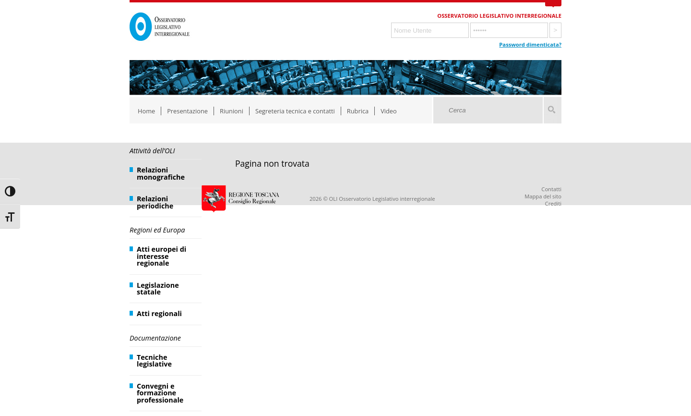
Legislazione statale (158, 288)
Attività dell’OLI (152, 150)
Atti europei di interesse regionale (161, 256)
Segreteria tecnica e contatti (295, 111)
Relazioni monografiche (161, 173)
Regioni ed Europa (157, 229)
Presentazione (187, 111)
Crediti (553, 203)
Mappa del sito (542, 196)
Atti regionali (159, 313)
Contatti (551, 189)
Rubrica (358, 111)
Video (389, 111)
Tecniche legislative (154, 360)
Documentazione (155, 338)
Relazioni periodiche (155, 202)
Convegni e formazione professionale (160, 392)
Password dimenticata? (530, 44)
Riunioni (231, 111)
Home (146, 111)
